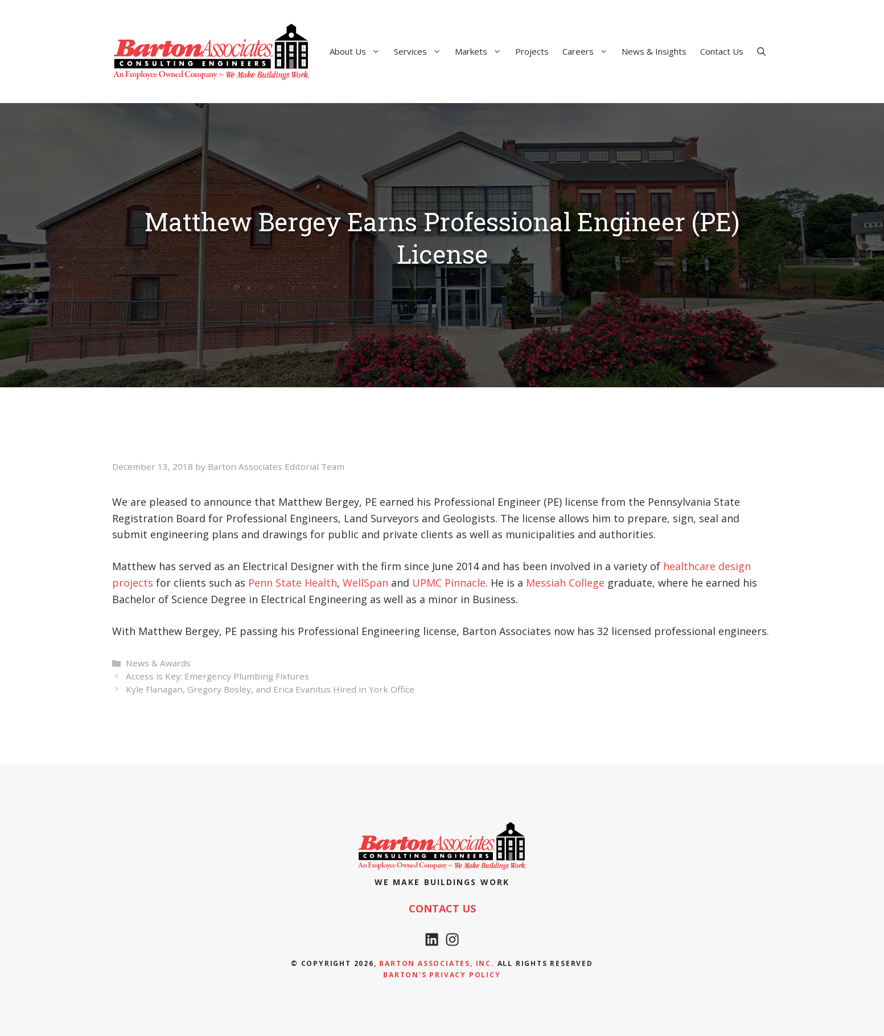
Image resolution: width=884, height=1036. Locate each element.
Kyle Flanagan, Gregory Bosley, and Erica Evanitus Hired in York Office (270, 689)
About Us (358, 51)
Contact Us (721, 51)
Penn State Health (292, 582)
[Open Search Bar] (761, 51)
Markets (481, 51)
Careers (588, 51)
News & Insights (654, 51)
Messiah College (565, 582)
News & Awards (158, 663)
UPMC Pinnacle (449, 582)
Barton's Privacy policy (441, 975)
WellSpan (365, 582)
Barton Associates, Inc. (436, 963)
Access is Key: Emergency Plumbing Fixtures (217, 676)
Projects (532, 51)
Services (421, 51)
